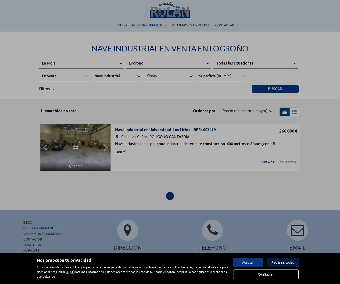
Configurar (266, 274)
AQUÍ (70, 271)
